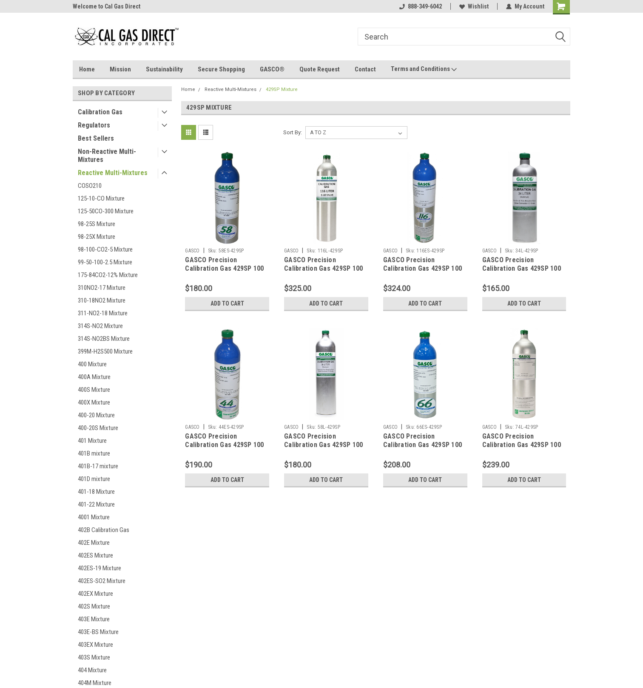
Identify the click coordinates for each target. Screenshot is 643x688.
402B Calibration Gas (103, 530)
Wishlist (474, 6)
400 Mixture (92, 364)
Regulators (94, 125)
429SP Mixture (282, 89)
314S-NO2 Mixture (100, 326)
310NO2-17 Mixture (101, 288)
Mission (120, 69)
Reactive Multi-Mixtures (113, 173)
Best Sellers (96, 138)
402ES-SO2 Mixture (101, 581)
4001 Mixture (94, 517)
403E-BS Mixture (98, 632)
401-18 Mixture (96, 491)
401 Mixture (92, 441)
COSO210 (90, 186)
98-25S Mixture (96, 224)
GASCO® (272, 69)
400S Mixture (94, 390)
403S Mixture (94, 657)
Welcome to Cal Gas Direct (106, 6)
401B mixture (94, 453)
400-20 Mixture (96, 415)
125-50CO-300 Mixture (106, 211)
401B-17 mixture (98, 466)
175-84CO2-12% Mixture (108, 275)
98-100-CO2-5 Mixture (105, 249)
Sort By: (292, 132)
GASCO (192, 251)
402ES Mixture (95, 555)
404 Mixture (92, 670)
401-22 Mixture (96, 504)
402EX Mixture (95, 593)
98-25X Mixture (96, 237)
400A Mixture (94, 377)
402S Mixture (94, 606)
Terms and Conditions (424, 69)
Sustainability (164, 69)
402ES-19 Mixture (99, 568)
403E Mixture (94, 619)
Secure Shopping (221, 69)
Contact (365, 69)
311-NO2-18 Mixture (103, 313)
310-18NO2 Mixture (101, 300)
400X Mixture (94, 402)
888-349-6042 (420, 6)
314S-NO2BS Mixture (104, 339)
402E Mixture (94, 542)
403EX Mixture (95, 644)
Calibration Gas (100, 112)
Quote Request (319, 69)
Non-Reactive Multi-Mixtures (107, 155)
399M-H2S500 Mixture (105, 351)
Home (87, 69)
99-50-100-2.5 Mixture (105, 262)
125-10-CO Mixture (101, 198)
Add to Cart (227, 303)
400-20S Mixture (98, 428)
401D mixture (94, 479)
